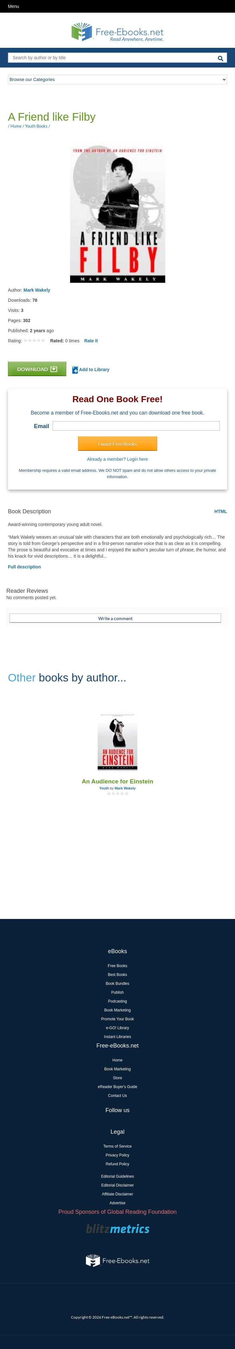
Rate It (91, 340)
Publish (117, 992)
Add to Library (90, 370)
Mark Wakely (36, 290)
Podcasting (117, 1001)
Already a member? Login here (117, 459)
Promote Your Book (117, 1019)
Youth (104, 788)
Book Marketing (117, 1010)
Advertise (117, 1203)
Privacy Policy (117, 1155)
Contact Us (117, 1095)
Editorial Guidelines (117, 1176)
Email (41, 426)
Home (117, 1060)
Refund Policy (117, 1164)
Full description (24, 566)
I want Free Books (117, 444)
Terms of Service (117, 1146)
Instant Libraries (117, 1037)
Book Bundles (117, 983)
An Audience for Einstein (117, 781)
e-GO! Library (117, 1028)
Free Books (117, 966)
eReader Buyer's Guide (117, 1087)
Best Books (117, 974)
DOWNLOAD (37, 369)
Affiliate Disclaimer (117, 1194)
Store (117, 1078)
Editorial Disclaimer (117, 1185)
